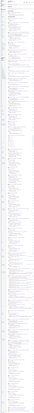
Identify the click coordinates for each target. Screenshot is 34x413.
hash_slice (10, 130)
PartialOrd (12, 275)
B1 (22, 300)
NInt (14, 4)
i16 (12, 137)
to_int (10, 372)
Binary (19, 49)
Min (15, 150)
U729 (15, 4)
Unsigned (12, 12)
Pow (16, 289)
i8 (11, 136)
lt (9, 279)
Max (13, 149)
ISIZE (11, 141)
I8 (10, 136)
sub (9, 364)
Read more (16, 30)
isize (13, 141)
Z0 (12, 121)
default (10, 83)
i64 (13, 383)
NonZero (16, 12)
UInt (20, 289)
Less (13, 75)
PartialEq (12, 268)
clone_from (10, 57)
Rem (20, 319)
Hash (11, 126)
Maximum (10, 177)
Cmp (10, 33)
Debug (11, 78)
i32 (13, 144)
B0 (22, 289)
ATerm (13, 200)
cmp (9, 254)
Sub (20, 340)
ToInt (11, 367)
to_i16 (10, 143)
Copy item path (14, 1)
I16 (10, 137)
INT (10, 401)
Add (20, 22)
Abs (18, 18)
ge (9, 286)
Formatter (16, 79)
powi (9, 296)
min (9, 181)
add (9, 29)
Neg (18, 245)
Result (22, 79)
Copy (11, 407)
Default (12, 82)
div (9, 104)
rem (9, 326)
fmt (9, 79)
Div (20, 86)
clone (10, 55)
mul (9, 205)
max (9, 155)
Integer (19, 135)
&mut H (21, 130)
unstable (30, 57)
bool (19, 269)
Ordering (20, 254)
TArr (15, 228)
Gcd (13, 107)
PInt (13, 19)
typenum (9, 0)
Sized (11, 132)
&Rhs (15, 279)
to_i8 (10, 142)
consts (11, 0)
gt (9, 284)
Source (8, 2)
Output (11, 19)
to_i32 (10, 144)
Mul (11, 200)
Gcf (9, 110)
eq (9, 269)
